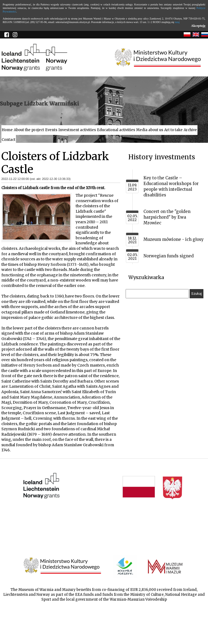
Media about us (149, 130)
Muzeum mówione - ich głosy (173, 239)
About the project (29, 130)
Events (51, 130)
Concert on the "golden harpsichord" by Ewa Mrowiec (166, 217)
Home (7, 130)
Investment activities (77, 130)
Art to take (173, 130)
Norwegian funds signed (168, 255)
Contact (8, 139)
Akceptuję (198, 26)
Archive (190, 130)
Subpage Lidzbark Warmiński (39, 103)
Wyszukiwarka (146, 277)
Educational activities (116, 130)
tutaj (177, 22)
